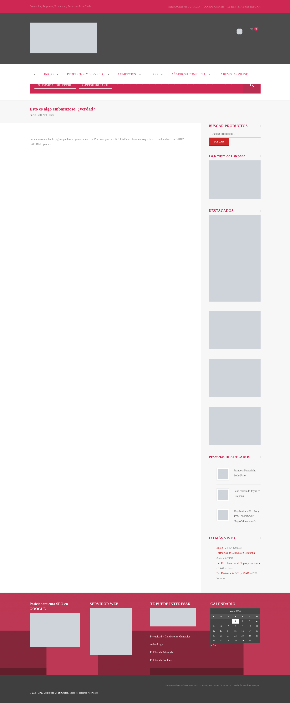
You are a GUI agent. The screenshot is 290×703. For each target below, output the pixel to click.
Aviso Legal (156, 643)
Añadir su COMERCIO (188, 74)
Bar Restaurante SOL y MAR (232, 572)
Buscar (219, 141)
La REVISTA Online (233, 74)
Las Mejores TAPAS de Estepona (215, 683)
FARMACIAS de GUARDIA (186, 6)
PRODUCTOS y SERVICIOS (85, 74)
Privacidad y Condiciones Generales (169, 635)
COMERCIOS (127, 74)
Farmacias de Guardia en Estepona (235, 552)
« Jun (213, 644)
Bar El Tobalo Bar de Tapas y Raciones (237, 562)
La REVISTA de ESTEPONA (244, 6)
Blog (153, 74)
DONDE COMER (215, 6)
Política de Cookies (160, 658)
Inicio (49, 74)
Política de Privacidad (162, 650)
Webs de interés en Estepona (247, 683)
